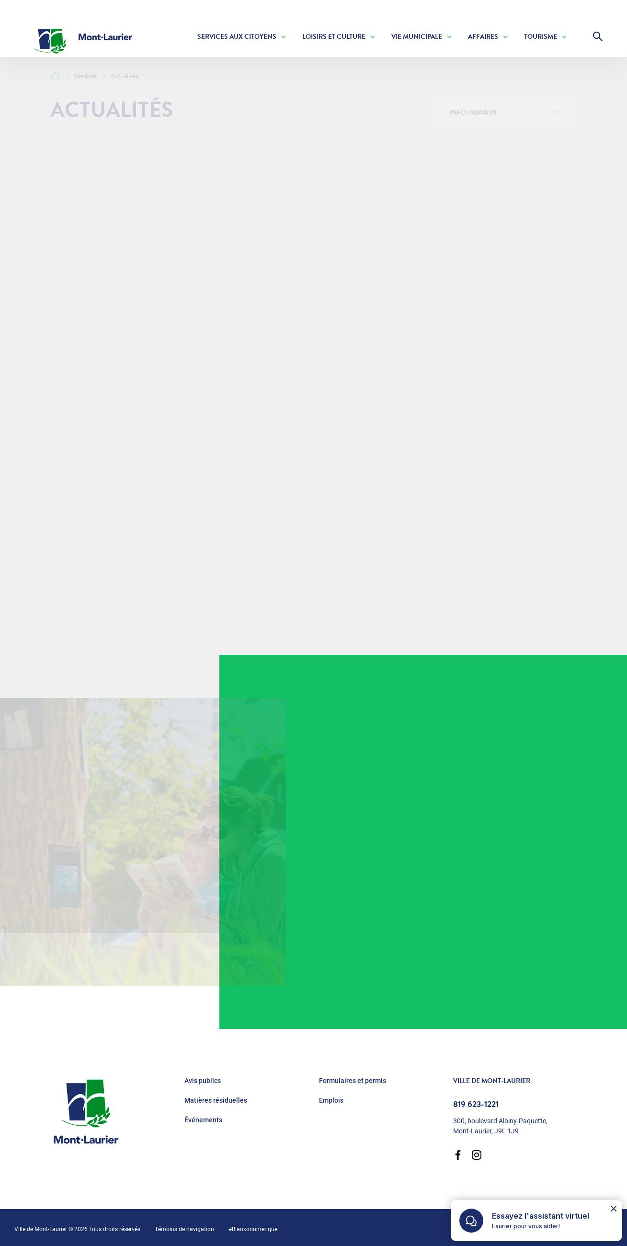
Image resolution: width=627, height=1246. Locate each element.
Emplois (331, 1100)
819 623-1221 (476, 1104)
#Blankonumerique (252, 1229)
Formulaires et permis (352, 1080)
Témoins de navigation (184, 1229)
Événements (203, 1120)
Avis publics (202, 1080)
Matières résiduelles (215, 1100)
